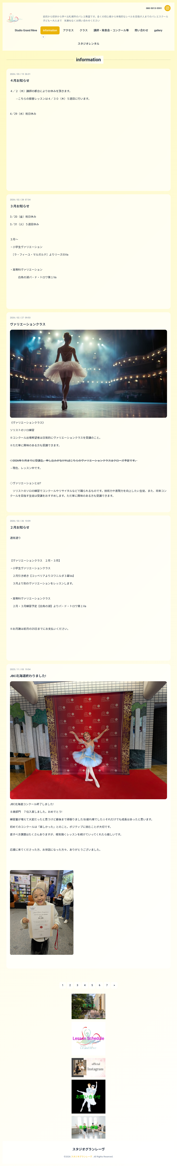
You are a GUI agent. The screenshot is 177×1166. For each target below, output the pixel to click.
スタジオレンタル (88, 43)
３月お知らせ (20, 206)
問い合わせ (141, 30)
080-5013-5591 (153, 8)
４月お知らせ (20, 81)
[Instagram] (167, 8)
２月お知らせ (20, 527)
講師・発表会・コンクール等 (111, 30)
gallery (158, 30)
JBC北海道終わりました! (29, 675)
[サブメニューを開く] (43, 37)
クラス (84, 30)
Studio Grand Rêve (26, 30)
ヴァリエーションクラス (28, 324)
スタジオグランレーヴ (88, 1149)
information (50, 30)
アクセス (68, 30)
